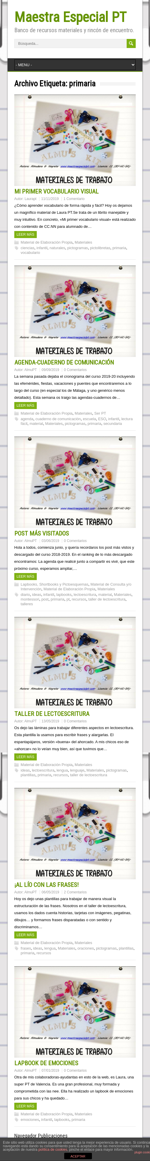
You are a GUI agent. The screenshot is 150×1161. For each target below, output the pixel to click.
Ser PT (100, 413)
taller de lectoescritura (106, 599)
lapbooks (63, 594)
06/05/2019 (50, 892)
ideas (36, 594)
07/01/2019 (50, 1070)
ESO (102, 419)
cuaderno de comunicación (58, 419)
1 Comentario (74, 199)
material (36, 423)
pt (68, 599)
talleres (27, 604)
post (45, 599)
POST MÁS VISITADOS (41, 533)
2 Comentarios (75, 892)
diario (25, 594)
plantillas (28, 775)
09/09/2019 (50, 370)
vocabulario (30, 252)
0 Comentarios (75, 370)
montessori (30, 599)
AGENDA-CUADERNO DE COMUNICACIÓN (64, 362)
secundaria (112, 423)
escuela (89, 419)
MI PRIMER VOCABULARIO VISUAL (56, 191)
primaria (119, 248)
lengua (62, 770)
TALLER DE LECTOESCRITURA (51, 713)
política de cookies (52, 1150)
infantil (42, 248)
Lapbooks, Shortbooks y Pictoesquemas (54, 584)
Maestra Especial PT (70, 17)
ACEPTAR (77, 1156)
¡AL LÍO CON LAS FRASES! (46, 884)
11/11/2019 (50, 199)
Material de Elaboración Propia (47, 242)
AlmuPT (31, 370)
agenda (27, 419)
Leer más (25, 234)
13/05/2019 (50, 721)
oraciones (85, 948)
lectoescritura (85, 594)
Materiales (83, 242)
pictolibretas (100, 248)
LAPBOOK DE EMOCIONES (46, 1063)
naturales (57, 248)
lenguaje (77, 770)
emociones (30, 1119)
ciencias (27, 248)
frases (26, 948)
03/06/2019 (50, 541)
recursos (79, 599)
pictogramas (77, 248)
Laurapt (30, 199)
